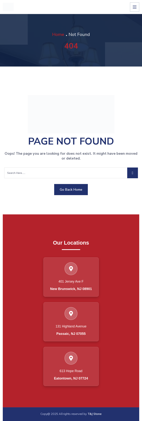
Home (58, 34)
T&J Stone (95, 414)
